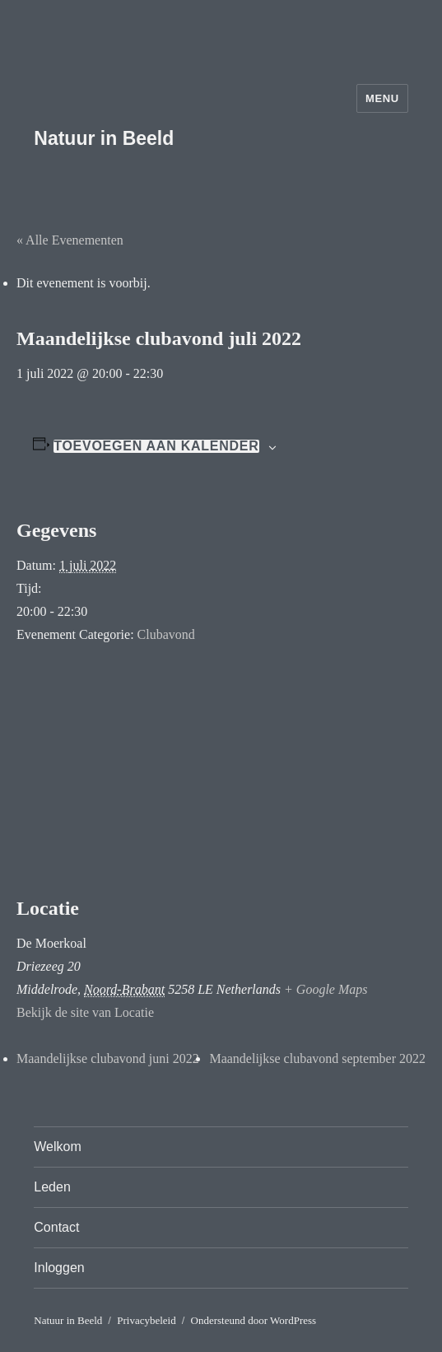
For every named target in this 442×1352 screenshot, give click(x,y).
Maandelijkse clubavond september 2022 (317, 1058)
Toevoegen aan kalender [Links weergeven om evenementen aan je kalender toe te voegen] (156, 446)
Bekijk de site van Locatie (85, 1012)
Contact (56, 1227)
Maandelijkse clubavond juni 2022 (107, 1058)
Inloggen (59, 1268)
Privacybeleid (146, 1320)
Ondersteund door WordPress (254, 1320)
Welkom (57, 1147)
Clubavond (166, 634)
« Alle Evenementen (69, 240)
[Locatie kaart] (221, 772)
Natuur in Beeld (104, 138)
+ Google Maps (325, 989)
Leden (52, 1187)
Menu (382, 98)
